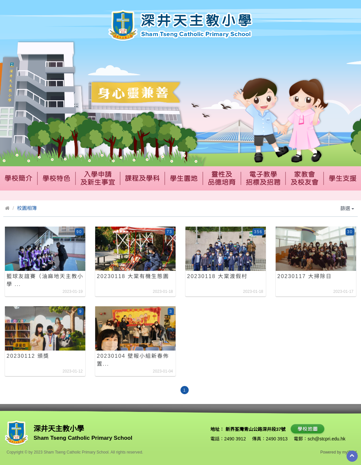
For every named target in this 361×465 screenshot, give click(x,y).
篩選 (347, 208)
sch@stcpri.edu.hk (326, 438)
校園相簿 (27, 208)
